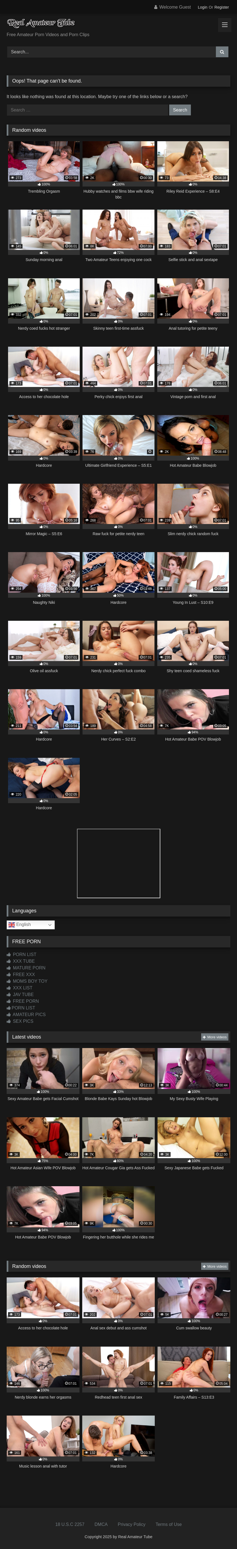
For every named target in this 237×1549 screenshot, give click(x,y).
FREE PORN (23, 1001)
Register (221, 7)
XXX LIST (20, 987)
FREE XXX (21, 974)
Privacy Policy (132, 1524)
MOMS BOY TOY (27, 981)
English (19, 925)
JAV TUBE (20, 994)
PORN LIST (21, 954)
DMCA (101, 1524)
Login (202, 7)
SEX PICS (20, 1021)
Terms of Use (169, 1524)
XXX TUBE (21, 961)
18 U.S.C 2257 (69, 1524)
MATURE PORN (26, 967)
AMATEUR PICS (26, 1014)
